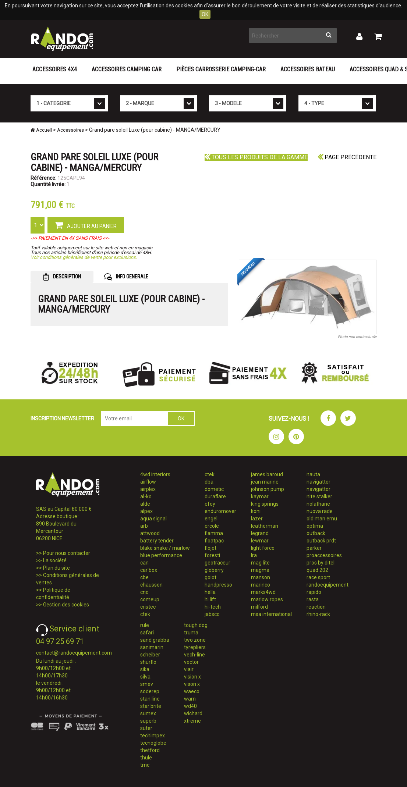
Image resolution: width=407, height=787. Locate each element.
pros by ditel (321, 563)
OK (205, 14)
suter (146, 728)
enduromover (220, 511)
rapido (314, 592)
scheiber (150, 655)
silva (145, 677)
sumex (148, 713)
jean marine (265, 482)
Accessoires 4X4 (54, 69)
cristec (148, 607)
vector (191, 662)
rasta (313, 599)
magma (260, 570)
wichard (193, 713)
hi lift (210, 599)
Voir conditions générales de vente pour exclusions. (84, 257)
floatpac (214, 541)
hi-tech (213, 607)
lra (254, 555)
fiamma (214, 533)
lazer (257, 518)
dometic (214, 489)
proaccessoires (324, 555)
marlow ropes (267, 599)
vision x (192, 677)
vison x (192, 684)
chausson (151, 585)
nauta (313, 474)
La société (55, 560)
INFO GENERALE (126, 277)
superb (148, 721)
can (144, 563)
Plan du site (56, 568)
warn (190, 699)
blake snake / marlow (165, 548)
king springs (265, 504)
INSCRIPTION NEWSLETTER (62, 418)
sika (144, 669)
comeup (149, 599)
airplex (148, 489)
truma (191, 632)
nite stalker (319, 496)
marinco (260, 585)
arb (144, 526)
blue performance (161, 555)
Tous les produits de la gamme (256, 157)
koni (256, 511)
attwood (150, 533)
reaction (316, 607)
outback (316, 533)
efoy (210, 504)
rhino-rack (318, 614)
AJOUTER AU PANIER (86, 224)
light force (263, 548)
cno (144, 592)
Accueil (41, 130)
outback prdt (321, 541)
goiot (210, 577)
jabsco (212, 614)
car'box (148, 570)
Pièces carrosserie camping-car (221, 69)
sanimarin (151, 647)
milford (259, 607)
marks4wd (263, 592)
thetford (150, 750)
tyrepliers (195, 647)
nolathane (318, 504)
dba (209, 482)
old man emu (322, 518)
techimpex (152, 735)
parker (314, 548)
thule (146, 758)
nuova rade (320, 511)
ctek (145, 614)
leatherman (264, 526)
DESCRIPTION (62, 277)
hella (210, 592)
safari (147, 632)
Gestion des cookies (66, 605)
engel (211, 518)
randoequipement (327, 585)
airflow (148, 482)
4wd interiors (155, 474)
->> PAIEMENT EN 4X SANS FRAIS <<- (70, 238)
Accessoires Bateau (307, 69)
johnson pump (267, 489)
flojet (210, 548)
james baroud (267, 474)
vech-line (194, 655)
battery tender (157, 541)
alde (145, 504)
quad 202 (317, 570)
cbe (144, 577)
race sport (318, 577)
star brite (150, 706)
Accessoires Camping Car (127, 69)
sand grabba (154, 640)
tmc (144, 765)
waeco (191, 691)
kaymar (260, 496)
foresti (212, 555)
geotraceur (217, 563)
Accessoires (70, 130)
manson (260, 577)
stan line (150, 699)
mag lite (260, 563)
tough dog (196, 625)
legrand (260, 533)
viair (189, 669)
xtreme (192, 721)
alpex (146, 511)
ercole (212, 526)
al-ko (146, 496)
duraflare (215, 496)
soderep (149, 691)
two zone (195, 640)
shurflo (148, 662)
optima (315, 526)
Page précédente (347, 157)
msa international (271, 614)
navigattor (318, 482)
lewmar (260, 541)
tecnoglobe (153, 743)
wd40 (190, 706)
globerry (214, 570)
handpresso (218, 585)
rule (144, 625)
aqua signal (153, 518)
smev (146, 684)
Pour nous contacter (66, 553)
